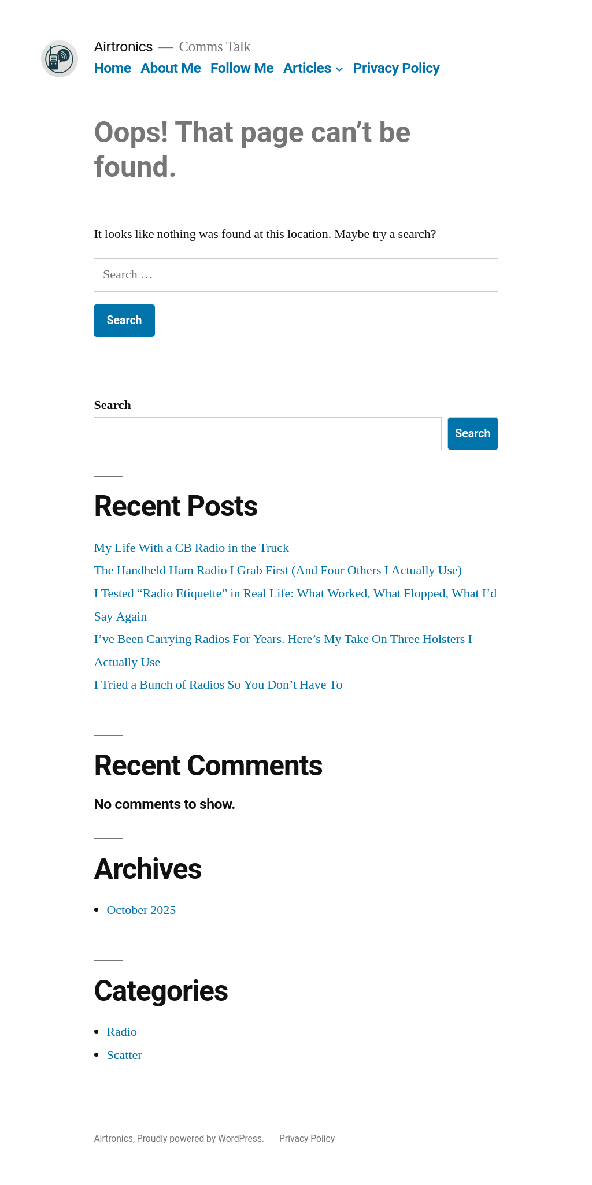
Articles (307, 68)
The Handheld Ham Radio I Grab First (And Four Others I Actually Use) (278, 570)
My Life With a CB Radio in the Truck (191, 548)
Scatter (124, 1055)
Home (112, 68)
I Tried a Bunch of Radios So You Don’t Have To (218, 685)
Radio (121, 1032)
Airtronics (123, 46)
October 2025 (141, 910)
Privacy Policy (396, 68)
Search (112, 405)
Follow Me (241, 68)
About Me (170, 68)
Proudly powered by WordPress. (202, 1138)
